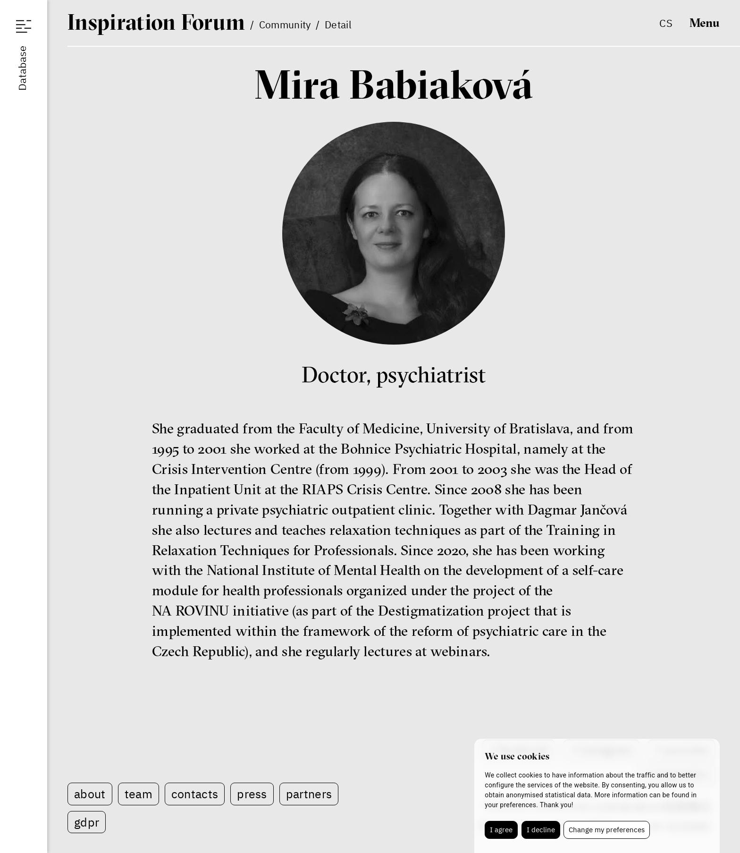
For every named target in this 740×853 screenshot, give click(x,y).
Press (252, 794)
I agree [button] (501, 829)
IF (156, 21)
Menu (705, 23)
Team (138, 794)
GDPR (86, 822)
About (90, 794)
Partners (309, 794)
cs (666, 23)
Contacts (194, 794)
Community (285, 24)
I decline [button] (541, 829)
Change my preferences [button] (607, 829)
